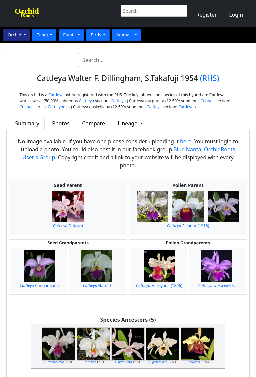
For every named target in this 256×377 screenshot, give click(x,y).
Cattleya (55, 95)
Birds (96, 35)
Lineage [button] (128, 123)
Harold (97, 285)
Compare (93, 123)
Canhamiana (39, 285)
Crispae (208, 101)
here (185, 141)
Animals (125, 35)
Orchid (15, 35)
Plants (70, 35)
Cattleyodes (59, 107)
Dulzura (68, 226)
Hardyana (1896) (159, 285)
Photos (60, 123)
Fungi (42, 35)
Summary (27, 123)
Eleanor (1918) (188, 226)
